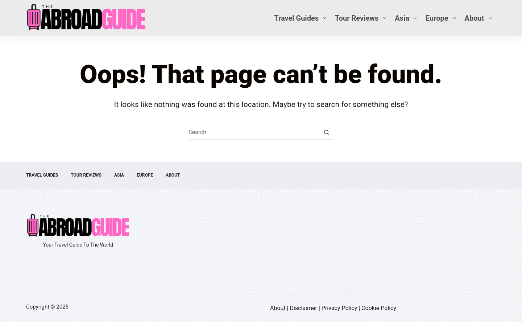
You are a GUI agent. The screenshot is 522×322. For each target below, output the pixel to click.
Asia (407, 18)
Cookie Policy (378, 308)
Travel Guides (301, 18)
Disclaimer (303, 308)
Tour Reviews (362, 18)
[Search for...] (253, 132)
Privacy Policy (339, 308)
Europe (442, 18)
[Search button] (326, 132)
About (479, 18)
